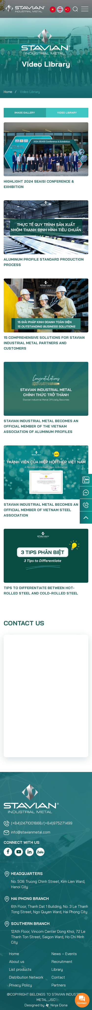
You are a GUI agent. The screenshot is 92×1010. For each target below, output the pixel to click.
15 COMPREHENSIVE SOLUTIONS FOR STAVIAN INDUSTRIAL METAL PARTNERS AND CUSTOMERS (44, 343)
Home (8, 91)
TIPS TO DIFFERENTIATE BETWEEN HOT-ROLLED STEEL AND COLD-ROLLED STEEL (41, 590)
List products (20, 969)
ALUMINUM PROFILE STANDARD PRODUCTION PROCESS (44, 262)
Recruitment (62, 961)
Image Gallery (24, 112)
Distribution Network (26, 977)
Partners (59, 985)
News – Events (64, 953)
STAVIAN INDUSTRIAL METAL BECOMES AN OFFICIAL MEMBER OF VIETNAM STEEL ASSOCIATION (41, 510)
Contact (58, 977)
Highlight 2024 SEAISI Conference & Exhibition (39, 184)
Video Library (67, 112)
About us (16, 961)
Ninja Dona (56, 1005)
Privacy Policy (20, 985)
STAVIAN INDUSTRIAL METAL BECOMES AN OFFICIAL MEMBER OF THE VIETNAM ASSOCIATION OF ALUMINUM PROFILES (41, 426)
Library (57, 969)
